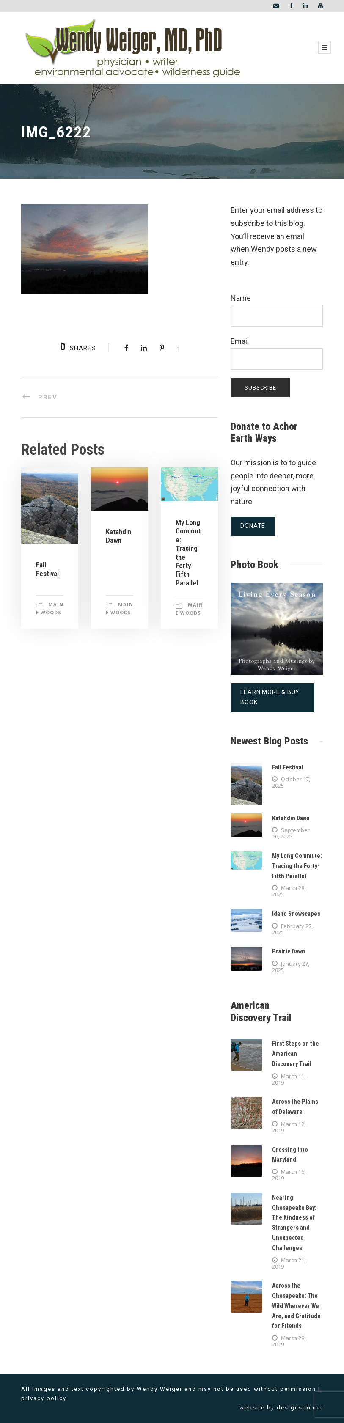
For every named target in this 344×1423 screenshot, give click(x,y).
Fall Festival (47, 568)
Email (277, 353)
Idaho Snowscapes (296, 913)
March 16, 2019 (288, 1175)
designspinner (300, 1407)
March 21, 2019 (288, 1263)
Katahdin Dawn (118, 535)
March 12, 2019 (288, 1127)
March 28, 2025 (288, 891)
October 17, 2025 (291, 782)
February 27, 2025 (292, 929)
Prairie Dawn (288, 951)
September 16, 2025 (291, 833)
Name (277, 310)
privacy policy (43, 1398)
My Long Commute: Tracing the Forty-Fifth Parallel (297, 865)
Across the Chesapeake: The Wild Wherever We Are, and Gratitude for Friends (296, 1305)
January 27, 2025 (290, 967)
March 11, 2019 (288, 1079)
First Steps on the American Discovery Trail (295, 1053)
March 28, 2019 (288, 1341)
